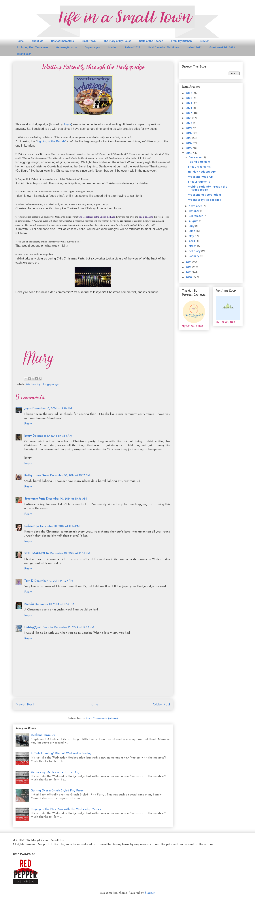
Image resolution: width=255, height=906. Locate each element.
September (196, 215)
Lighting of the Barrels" (51, 141)
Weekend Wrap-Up (43, 735)
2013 (189, 262)
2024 (189, 102)
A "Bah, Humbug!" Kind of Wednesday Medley (61, 753)
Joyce (67, 124)
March (193, 245)
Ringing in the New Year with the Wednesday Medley (66, 809)
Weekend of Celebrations (205, 194)
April (192, 240)
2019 (189, 128)
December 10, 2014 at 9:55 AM (52, 435)
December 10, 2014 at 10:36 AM (66, 498)
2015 (189, 148)
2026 (189, 93)
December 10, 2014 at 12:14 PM (60, 526)
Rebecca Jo (31, 526)
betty (28, 435)
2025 (189, 98)
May (192, 236)
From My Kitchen (181, 41)
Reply (28, 423)
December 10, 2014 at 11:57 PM (54, 604)
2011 (189, 272)
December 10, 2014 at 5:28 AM (52, 408)
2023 (189, 107)
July (192, 225)
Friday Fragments (199, 166)
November (196, 206)
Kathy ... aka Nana (36, 475)
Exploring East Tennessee (32, 47)
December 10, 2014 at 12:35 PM (70, 553)
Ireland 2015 (132, 47)
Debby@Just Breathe (38, 627)
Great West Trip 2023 (222, 47)
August (194, 221)
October (194, 210)
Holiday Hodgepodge (202, 171)
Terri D (28, 581)
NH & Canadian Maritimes (163, 47)
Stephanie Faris (34, 498)
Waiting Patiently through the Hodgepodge (207, 188)
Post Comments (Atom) (102, 718)
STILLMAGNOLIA (36, 553)
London (112, 47)
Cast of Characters (62, 41)
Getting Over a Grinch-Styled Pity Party (57, 790)
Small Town (89, 41)
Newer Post (25, 704)
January (194, 255)
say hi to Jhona (146, 216)
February (195, 251)
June (192, 230)
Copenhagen (92, 47)
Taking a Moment (199, 161)
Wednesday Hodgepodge (42, 384)
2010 (189, 277)
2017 (189, 137)
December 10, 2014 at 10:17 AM (70, 475)
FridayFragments (199, 181)
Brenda (29, 604)
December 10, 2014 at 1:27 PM (53, 581)
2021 (189, 117)
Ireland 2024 (24, 53)
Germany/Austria (66, 47)
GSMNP (204, 41)
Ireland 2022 (194, 47)
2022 (189, 113)
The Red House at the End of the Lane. (97, 216)
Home (20, 41)
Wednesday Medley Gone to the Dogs (55, 772)
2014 (189, 152)
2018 (189, 133)
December (196, 157)
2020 (189, 122)
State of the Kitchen (151, 41)
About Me (37, 41)
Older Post (161, 704)
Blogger (150, 893)
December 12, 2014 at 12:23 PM (74, 627)
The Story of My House (117, 41)
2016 (189, 143)
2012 (189, 267)
